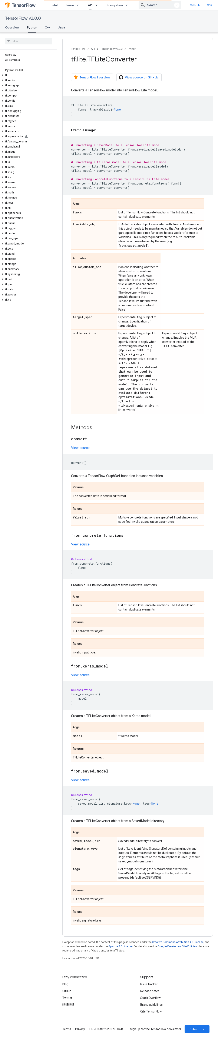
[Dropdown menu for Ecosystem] (128, 5)
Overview (12, 27)
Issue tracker (149, 984)
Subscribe (197, 1029)
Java (61, 27)
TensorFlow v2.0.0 (23, 18)
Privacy (80, 1029)
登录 (210, 5)
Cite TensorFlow (151, 1011)
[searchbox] (28, 41)
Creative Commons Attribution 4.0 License (178, 942)
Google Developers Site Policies (177, 946)
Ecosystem (115, 5)
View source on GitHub (138, 77)
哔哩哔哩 (68, 1004)
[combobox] (160, 5)
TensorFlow (78, 48)
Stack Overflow (150, 998)
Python (132, 48)
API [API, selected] (90, 5)
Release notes (149, 991)
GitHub (195, 5)
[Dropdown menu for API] (98, 5)
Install (54, 5)
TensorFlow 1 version (92, 77)
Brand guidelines (151, 1004)
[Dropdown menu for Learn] (79, 5)
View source (80, 448)
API (93, 48)
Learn (70, 5)
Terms (66, 1029)
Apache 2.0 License (120, 946)
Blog (65, 984)
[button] (28, 75)
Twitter (67, 998)
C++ (47, 27)
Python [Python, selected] (32, 27)
